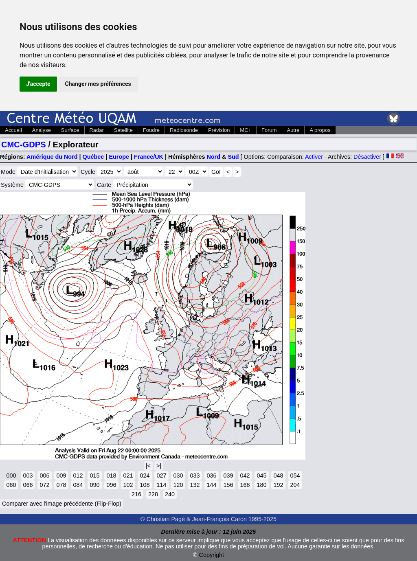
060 (11, 485)
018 (111, 475)
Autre (293, 130)
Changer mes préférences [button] (98, 84)
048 (278, 475)
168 (245, 485)
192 (278, 485)
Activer (314, 156)
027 (161, 475)
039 (228, 475)
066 (28, 485)
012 (78, 475)
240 (170, 494)
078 (61, 485)
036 (211, 475)
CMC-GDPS (23, 144)
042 (245, 475)
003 (28, 475)
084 (78, 485)
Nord (213, 156)
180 (261, 485)
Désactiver (367, 156)
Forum (269, 130)
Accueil (13, 130)
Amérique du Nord (52, 156)
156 (228, 485)
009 (61, 475)
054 (295, 475)
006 (44, 475)
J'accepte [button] (38, 84)
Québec (93, 156)
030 (178, 475)
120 (178, 485)
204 (295, 485)
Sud (233, 156)
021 (128, 475)
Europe (119, 156)
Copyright (211, 555)
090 (94, 485)
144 (211, 485)
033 (195, 475)
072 (44, 485)
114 (161, 485)
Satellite (123, 130)
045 (261, 475)
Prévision (219, 130)
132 (195, 485)
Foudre (151, 130)
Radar (97, 130)
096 (111, 485)
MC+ (245, 130)
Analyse (41, 130)
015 (94, 475)
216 (136, 494)
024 (144, 475)
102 (128, 485)
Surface (70, 130)
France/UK (148, 156)
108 (144, 485)
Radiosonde (184, 130)
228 (153, 494)
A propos (319, 130)
